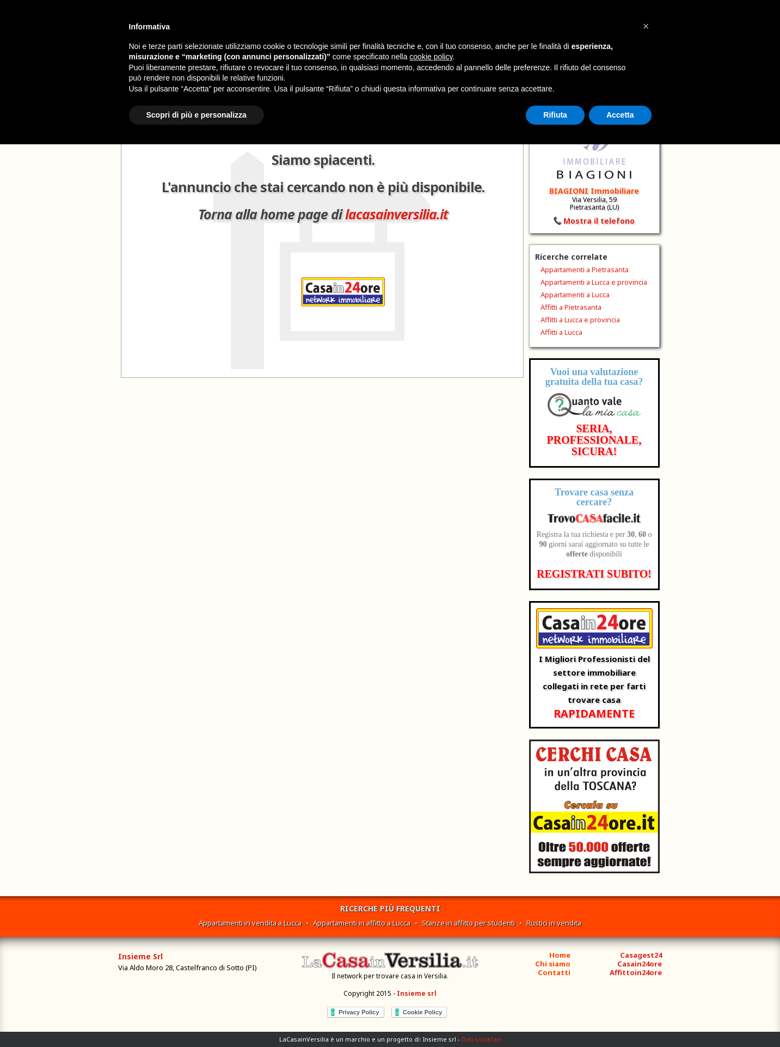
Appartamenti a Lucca (575, 294)
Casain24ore (639, 964)
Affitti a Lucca (561, 332)
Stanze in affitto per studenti (468, 923)
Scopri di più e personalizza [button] (196, 115)
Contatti (554, 972)
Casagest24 (641, 955)
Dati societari (481, 1039)
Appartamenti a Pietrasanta (585, 269)
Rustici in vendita (553, 923)
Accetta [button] (620, 115)
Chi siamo (552, 964)
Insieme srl (417, 993)
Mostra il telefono (599, 221)
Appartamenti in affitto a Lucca (361, 923)
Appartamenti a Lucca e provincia (594, 282)
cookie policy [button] (430, 56)
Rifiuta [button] (555, 115)
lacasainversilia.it (396, 214)
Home (559, 955)
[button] (646, 26)
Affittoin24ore (636, 972)
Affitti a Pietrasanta (571, 307)
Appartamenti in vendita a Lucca (250, 923)
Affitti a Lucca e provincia (580, 319)
